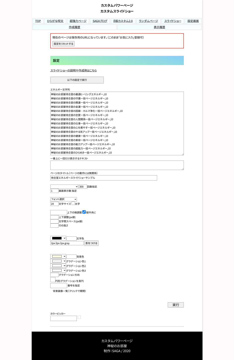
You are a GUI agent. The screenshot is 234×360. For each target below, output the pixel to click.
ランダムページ (148, 21)
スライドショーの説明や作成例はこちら (73, 70)
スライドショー (172, 21)
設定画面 (193, 21)
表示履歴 (159, 27)
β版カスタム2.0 (123, 21)
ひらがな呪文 (55, 21)
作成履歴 (74, 27)
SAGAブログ (100, 21)
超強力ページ (78, 21)
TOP (38, 21)
